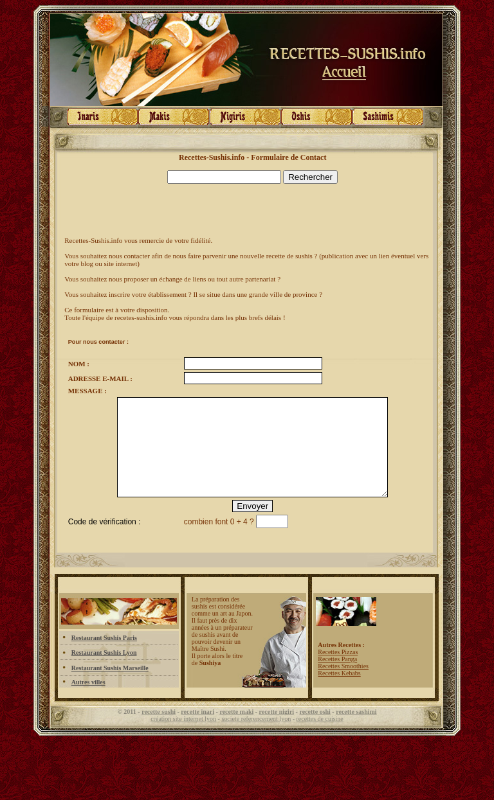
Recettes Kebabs (339, 692)
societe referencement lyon (256, 738)
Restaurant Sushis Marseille (110, 687)
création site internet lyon (183, 738)
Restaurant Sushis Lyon (104, 671)
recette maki (236, 730)
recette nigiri (277, 730)
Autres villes (88, 701)
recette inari (197, 730)
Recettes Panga (337, 678)
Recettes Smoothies (343, 685)
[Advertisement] (214, 210)
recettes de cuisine (320, 738)
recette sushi (159, 730)
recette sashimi (356, 730)
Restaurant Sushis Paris (104, 657)
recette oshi (314, 730)
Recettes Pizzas (338, 671)
